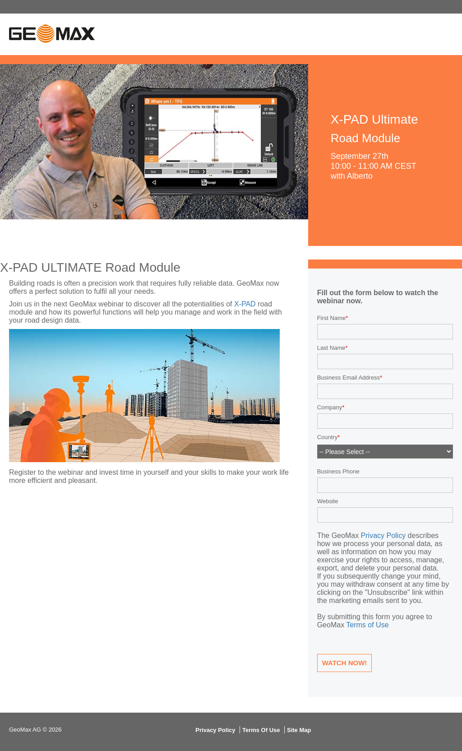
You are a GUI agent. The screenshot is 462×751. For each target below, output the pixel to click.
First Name (331, 318)
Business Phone (338, 471)
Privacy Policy (383, 535)
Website (327, 501)
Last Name (331, 347)
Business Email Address (348, 377)
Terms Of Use (261, 730)
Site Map (299, 730)
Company (329, 407)
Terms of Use (367, 625)
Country (327, 437)
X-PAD (245, 304)
